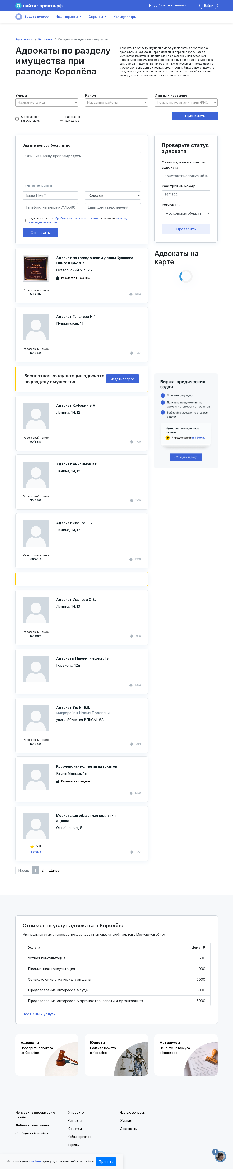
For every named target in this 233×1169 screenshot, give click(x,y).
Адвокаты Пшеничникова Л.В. (83, 658)
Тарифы (73, 1145)
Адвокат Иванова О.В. (76, 599)
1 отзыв (36, 851)
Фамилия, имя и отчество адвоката (184, 165)
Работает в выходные (70, 118)
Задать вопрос (32, 16)
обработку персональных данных (76, 218)
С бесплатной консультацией (28, 118)
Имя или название (171, 95)
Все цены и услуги (39, 1014)
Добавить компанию (168, 5)
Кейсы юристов (79, 1137)
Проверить (186, 229)
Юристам (75, 1128)
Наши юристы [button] (67, 17)
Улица (21, 95)
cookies (35, 1161)
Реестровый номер (178, 186)
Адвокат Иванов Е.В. (74, 523)
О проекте (76, 1112)
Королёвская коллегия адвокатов (86, 766)
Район (90, 95)
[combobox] (47, 102)
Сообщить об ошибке (32, 1133)
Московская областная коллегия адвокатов (86, 818)
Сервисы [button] (96, 17)
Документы (128, 1128)
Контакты (75, 1120)
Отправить (40, 233)
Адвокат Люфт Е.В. (73, 707)
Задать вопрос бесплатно (46, 145)
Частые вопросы (132, 1112)
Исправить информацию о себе (35, 1115)
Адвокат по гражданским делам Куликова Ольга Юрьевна (94, 260)
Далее (54, 870)
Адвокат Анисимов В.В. (77, 464)
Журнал (126, 1120)
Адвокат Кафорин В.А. (76, 405)
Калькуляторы (125, 17)
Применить (195, 116)
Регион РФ (171, 205)
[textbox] (47, 102)
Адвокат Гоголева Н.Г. (76, 316)
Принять (105, 1161)
